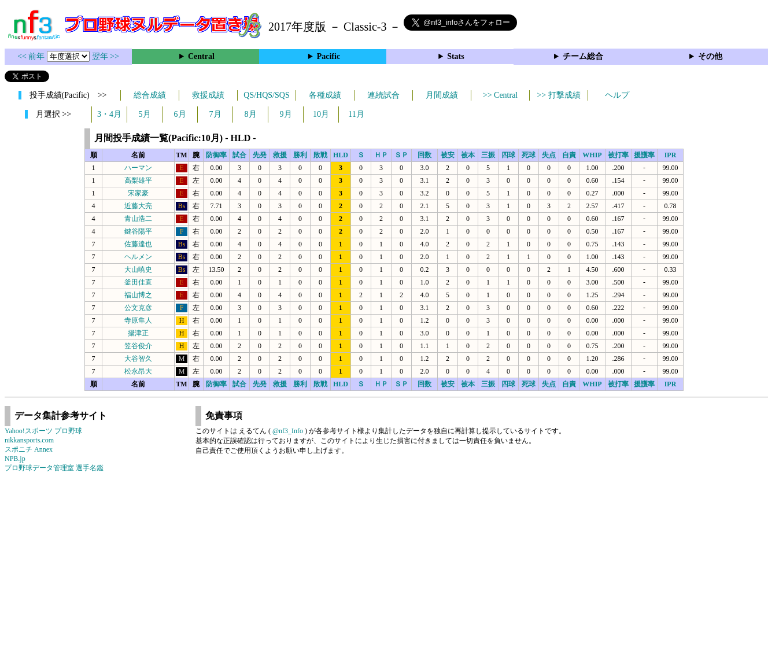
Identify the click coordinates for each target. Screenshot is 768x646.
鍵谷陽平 (138, 231)
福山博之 (138, 295)
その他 (710, 56)
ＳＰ (401, 155)
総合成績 (150, 95)
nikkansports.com (29, 440)
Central (201, 56)
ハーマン (138, 168)
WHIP (591, 155)
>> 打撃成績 (558, 95)
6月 (180, 114)
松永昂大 (138, 371)
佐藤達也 (138, 244)
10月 (321, 114)
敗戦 (320, 155)
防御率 (216, 155)
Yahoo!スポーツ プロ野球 (43, 431)
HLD (340, 155)
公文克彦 (138, 308)
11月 (356, 114)
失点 (549, 155)
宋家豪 (138, 193)
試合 (239, 155)
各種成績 (325, 95)
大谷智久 (138, 359)
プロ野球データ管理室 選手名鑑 (54, 468)
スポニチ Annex (29, 449)
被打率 (618, 155)
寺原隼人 (138, 320)
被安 (448, 155)
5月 (145, 114)
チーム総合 (583, 56)
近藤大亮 (138, 206)
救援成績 (208, 95)
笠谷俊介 (138, 346)
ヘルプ (617, 95)
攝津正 (138, 333)
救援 (280, 155)
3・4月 (109, 114)
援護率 (644, 155)
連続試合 (383, 95)
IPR (670, 155)
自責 (569, 155)
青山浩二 (138, 219)
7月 (215, 114)
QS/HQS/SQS (266, 95)
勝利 (300, 155)
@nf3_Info (287, 431)
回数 (424, 155)
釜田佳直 (138, 282)
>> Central (500, 95)
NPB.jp (15, 459)
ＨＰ (381, 155)
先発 (260, 155)
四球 (508, 155)
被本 (468, 155)
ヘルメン (138, 257)
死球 (529, 155)
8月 (251, 114)
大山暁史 (138, 269)
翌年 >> (105, 56)
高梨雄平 (138, 180)
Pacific (328, 56)
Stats (455, 56)
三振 (488, 155)
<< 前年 (32, 56)
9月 (286, 114)
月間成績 (442, 95)
